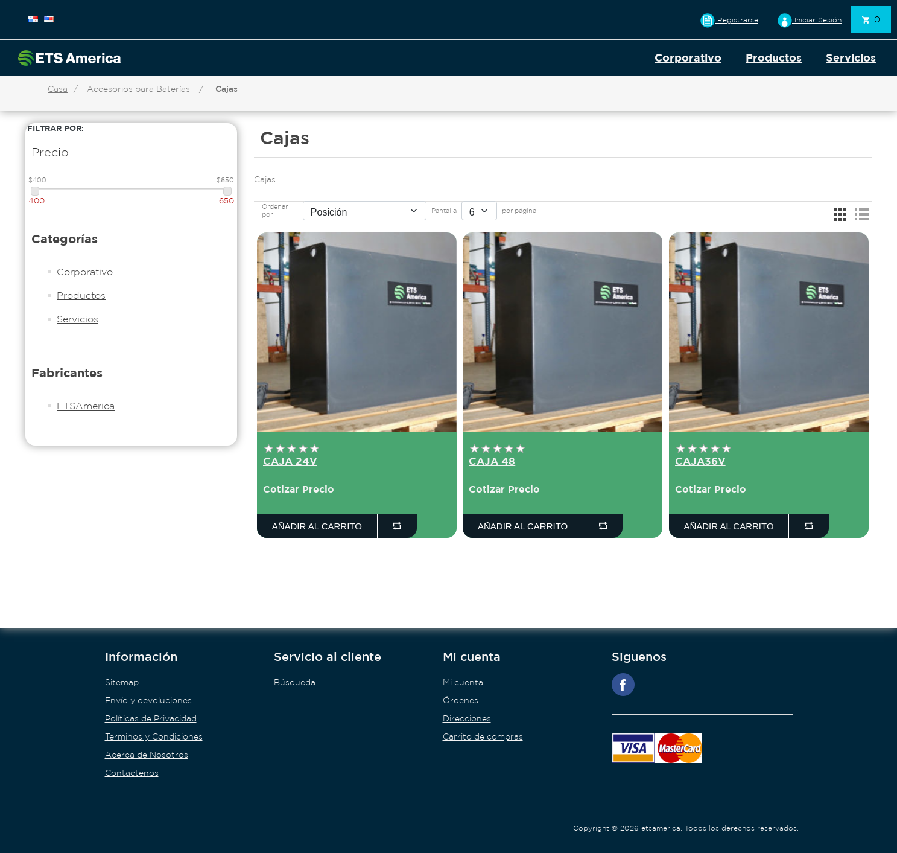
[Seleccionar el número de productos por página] (479, 210)
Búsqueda (294, 682)
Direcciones (467, 718)
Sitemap (122, 682)
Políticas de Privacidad (151, 718)
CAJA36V (700, 461)
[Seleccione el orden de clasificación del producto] (364, 210)
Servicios (851, 57)
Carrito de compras (483, 736)
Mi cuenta (463, 682)
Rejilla (839, 214)
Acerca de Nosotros (146, 754)
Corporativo (688, 57)
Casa (58, 89)
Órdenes (460, 700)
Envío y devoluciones (148, 700)
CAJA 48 (492, 461)
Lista (861, 214)
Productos (774, 57)
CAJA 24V (290, 461)
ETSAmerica (86, 405)
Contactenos (132, 773)
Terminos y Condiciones (154, 736)
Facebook (623, 684)
